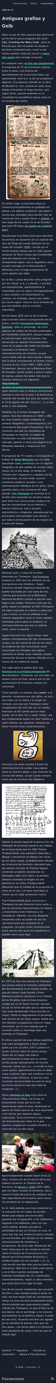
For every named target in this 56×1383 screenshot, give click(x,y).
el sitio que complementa (39, 63)
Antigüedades (47, 3)
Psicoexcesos (13, 1379)
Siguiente (22, 1350)
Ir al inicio (31, 1367)
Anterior (6, 1350)
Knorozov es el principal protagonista (24, 671)
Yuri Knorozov (41, 576)
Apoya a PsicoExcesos (33, 1354)
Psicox (33, 3)
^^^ (14, 1350)
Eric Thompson (21, 493)
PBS (4, 42)
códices (45, 218)
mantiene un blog (20, 1095)
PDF (27, 247)
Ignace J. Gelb (26, 1187)
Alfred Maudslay (24, 459)
